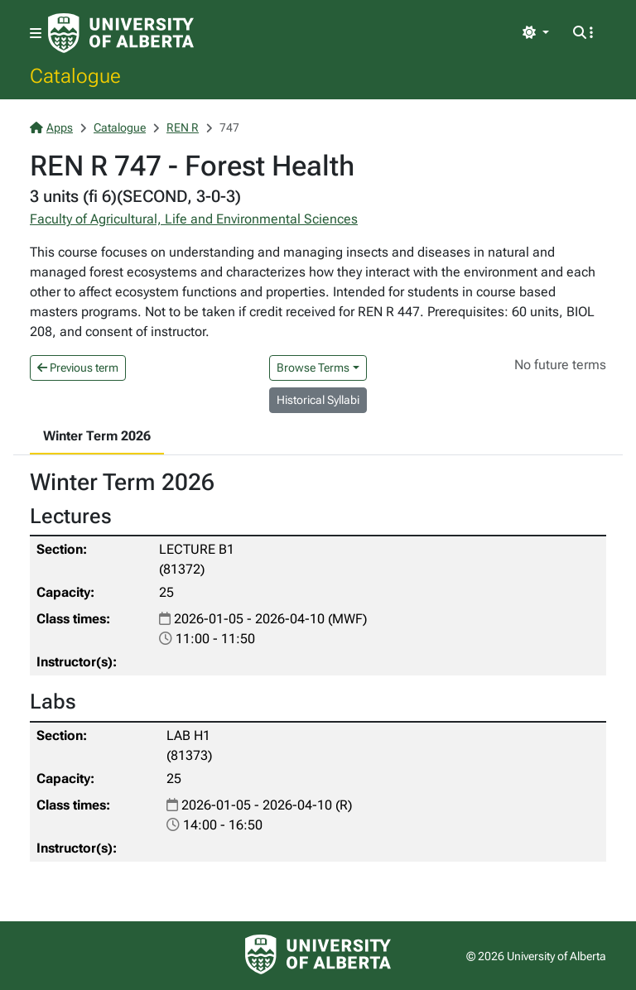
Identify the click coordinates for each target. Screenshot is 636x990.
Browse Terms (313, 367)
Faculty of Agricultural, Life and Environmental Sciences (194, 219)
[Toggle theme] (536, 33)
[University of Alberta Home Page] (120, 33)
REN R (182, 127)
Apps (51, 127)
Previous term (77, 367)
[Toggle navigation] (35, 33)
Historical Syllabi (318, 399)
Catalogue (75, 75)
